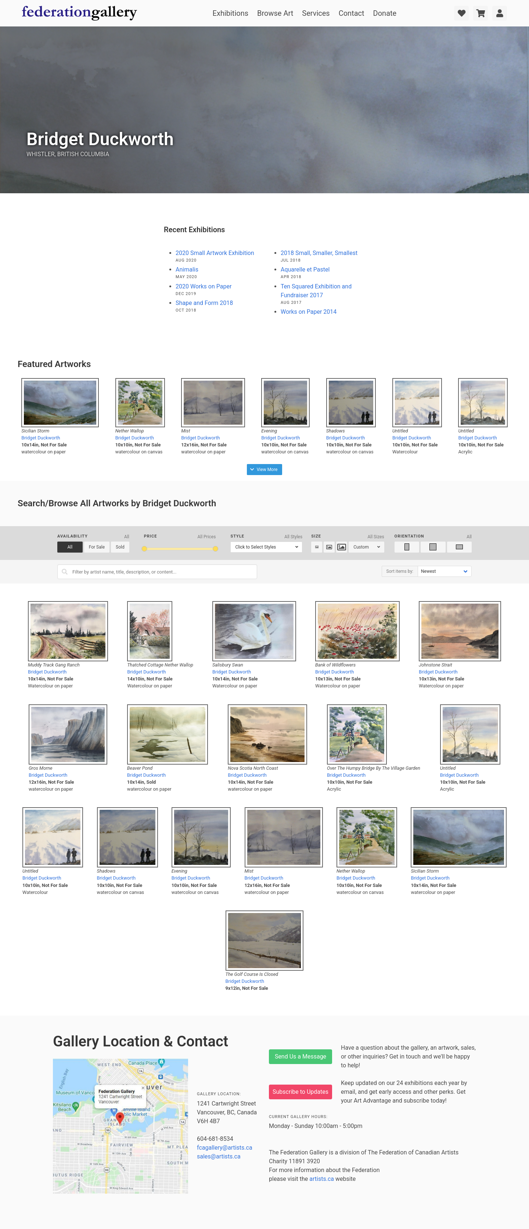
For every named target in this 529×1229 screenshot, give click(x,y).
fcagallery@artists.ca (224, 1147)
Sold (120, 547)
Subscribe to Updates (300, 1091)
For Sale (97, 547)
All (70, 547)
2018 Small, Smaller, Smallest (319, 252)
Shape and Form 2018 (204, 302)
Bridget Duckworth (40, 438)
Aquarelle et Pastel (305, 269)
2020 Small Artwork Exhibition (215, 252)
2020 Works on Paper (203, 286)
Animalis (187, 269)
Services (316, 13)
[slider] (144, 548)
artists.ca (321, 1178)
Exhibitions (230, 13)
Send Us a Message (300, 1056)
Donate (385, 13)
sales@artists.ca (219, 1156)
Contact (351, 13)
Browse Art (275, 13)
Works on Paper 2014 (309, 311)
